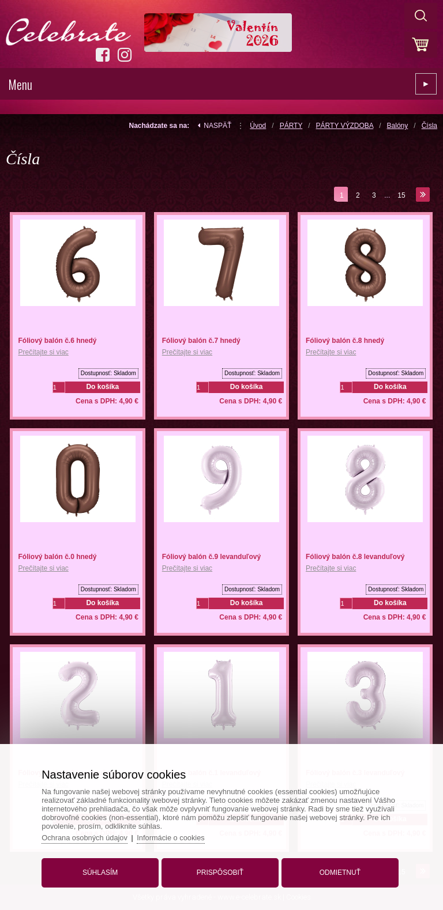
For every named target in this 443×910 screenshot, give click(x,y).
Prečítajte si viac (43, 352)
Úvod (258, 126)
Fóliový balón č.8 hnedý (345, 341)
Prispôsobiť (220, 871)
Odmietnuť (338, 871)
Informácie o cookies (175, 836)
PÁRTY (291, 126)
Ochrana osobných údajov (88, 836)
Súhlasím (101, 871)
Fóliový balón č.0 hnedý (57, 557)
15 (401, 195)
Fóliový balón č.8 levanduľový (355, 557)
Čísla (429, 126)
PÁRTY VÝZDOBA (345, 126)
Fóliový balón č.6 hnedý (57, 341)
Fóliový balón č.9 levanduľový (211, 557)
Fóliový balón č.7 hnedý (201, 341)
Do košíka (102, 387)
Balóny (397, 126)
